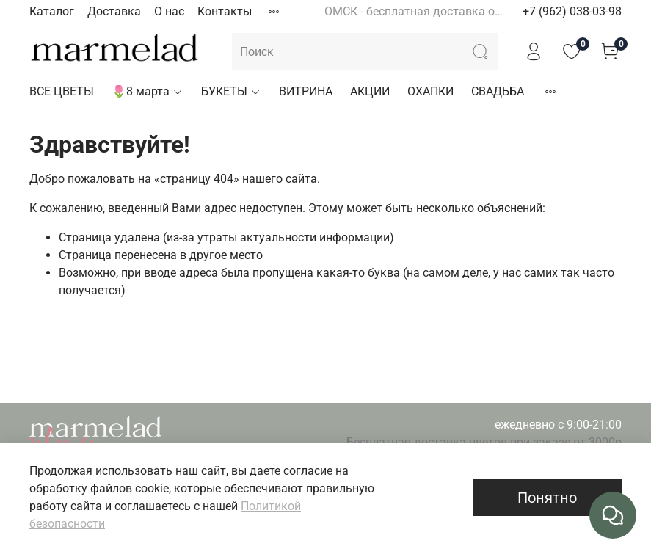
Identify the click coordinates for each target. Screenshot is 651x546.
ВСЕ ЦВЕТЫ (61, 91)
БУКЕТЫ (231, 91)
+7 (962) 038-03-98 (572, 11)
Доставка (114, 11)
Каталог (51, 11)
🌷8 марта (147, 91)
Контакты (224, 11)
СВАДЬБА (497, 91)
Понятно (547, 497)
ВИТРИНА (305, 91)
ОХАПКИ (430, 91)
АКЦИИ (370, 91)
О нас (169, 11)
